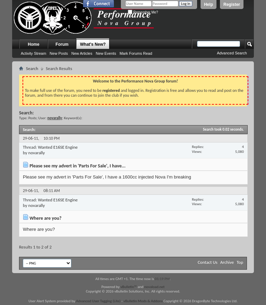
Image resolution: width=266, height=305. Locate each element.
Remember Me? (143, 12)
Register (231, 4)
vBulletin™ (129, 287)
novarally (36, 152)
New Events (106, 53)
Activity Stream (33, 53)
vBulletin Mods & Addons (142, 301)
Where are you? (45, 218)
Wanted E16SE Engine (58, 147)
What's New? (93, 44)
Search (32, 68)
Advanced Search (232, 53)
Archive (227, 262)
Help (208, 4)
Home (33, 44)
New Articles (81, 53)
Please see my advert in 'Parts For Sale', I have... (77, 166)
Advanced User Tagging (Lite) (98, 301)
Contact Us (208, 262)
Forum (61, 44)
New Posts (59, 53)
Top (240, 262)
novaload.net (154, 287)
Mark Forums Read (135, 53)
